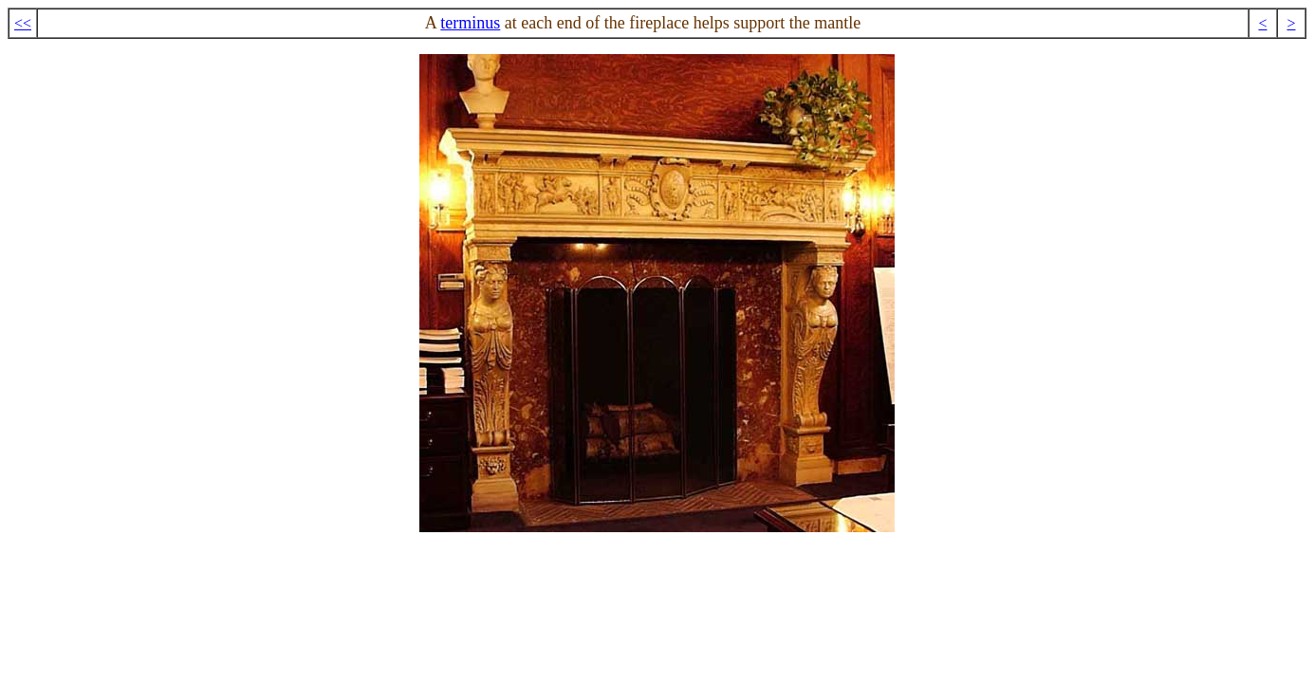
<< (22, 23)
